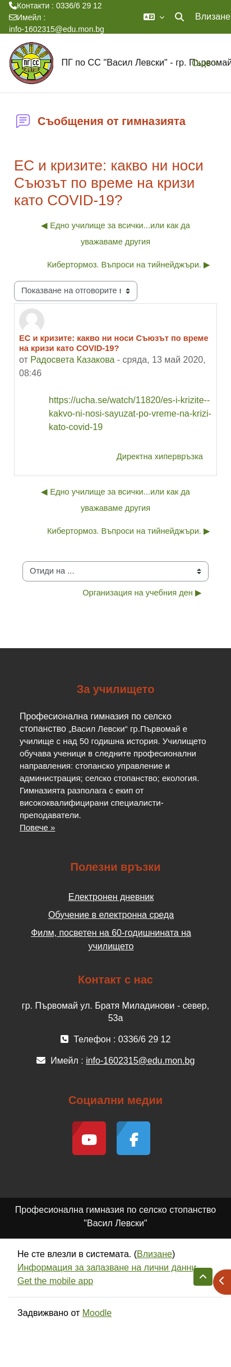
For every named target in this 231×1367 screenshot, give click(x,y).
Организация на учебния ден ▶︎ (142, 592)
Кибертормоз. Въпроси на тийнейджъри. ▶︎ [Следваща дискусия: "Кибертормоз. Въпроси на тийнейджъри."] (128, 264)
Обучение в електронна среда (111, 915)
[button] (154, 17)
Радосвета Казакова (72, 359)
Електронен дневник (111, 897)
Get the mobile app (55, 1281)
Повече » (37, 827)
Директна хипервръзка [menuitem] (160, 456)
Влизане (212, 16)
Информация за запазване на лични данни (106, 1267)
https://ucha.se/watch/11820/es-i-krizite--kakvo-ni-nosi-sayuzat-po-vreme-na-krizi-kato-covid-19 (130, 413)
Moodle (97, 1313)
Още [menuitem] (201, 63)
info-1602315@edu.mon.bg (56, 29)
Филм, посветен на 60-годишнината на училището (111, 939)
